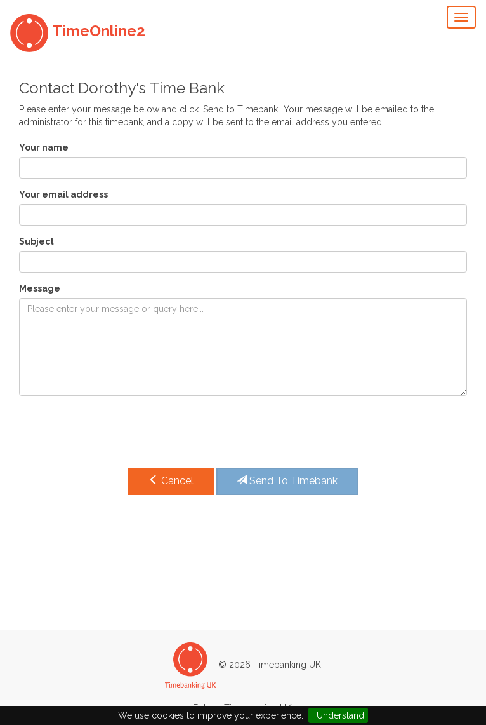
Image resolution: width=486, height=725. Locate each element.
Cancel (171, 481)
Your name (44, 147)
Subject (36, 241)
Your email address (63, 194)
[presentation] (115, 430)
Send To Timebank (287, 481)
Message (39, 288)
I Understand (338, 715)
